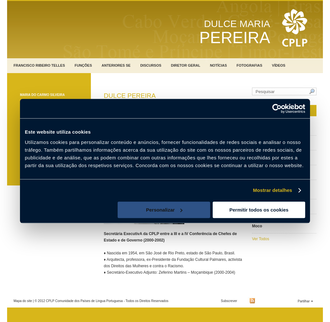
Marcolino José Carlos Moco (272, 223)
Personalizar (164, 210)
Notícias (218, 65)
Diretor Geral (185, 65)
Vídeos (279, 65)
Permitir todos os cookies (258, 210)
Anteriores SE (116, 65)
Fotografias (249, 65)
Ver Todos (260, 239)
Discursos (150, 65)
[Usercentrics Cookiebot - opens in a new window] (277, 108)
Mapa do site (23, 301)
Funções (83, 65)
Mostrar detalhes (272, 190)
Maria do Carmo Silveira (42, 95)
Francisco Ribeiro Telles (39, 65)
